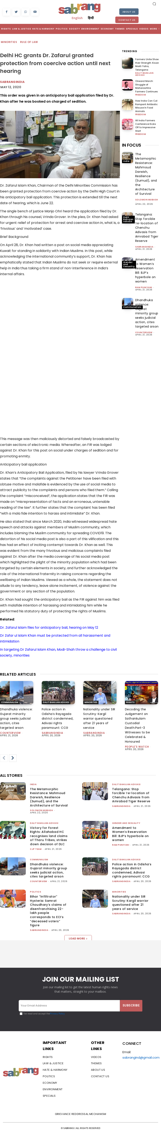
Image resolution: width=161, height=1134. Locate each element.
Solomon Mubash (146, 199)
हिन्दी (91, 18)
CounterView (143, 332)
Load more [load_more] (78, 938)
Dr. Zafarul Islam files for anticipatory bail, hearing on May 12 (49, 627)
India (126, 161)
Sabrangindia (12, 82)
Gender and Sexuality (129, 264)
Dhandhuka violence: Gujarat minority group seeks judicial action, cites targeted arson (147, 313)
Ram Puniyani (143, 287)
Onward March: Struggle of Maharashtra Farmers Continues (146, 86)
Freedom (140, 95)
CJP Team (36, 849)
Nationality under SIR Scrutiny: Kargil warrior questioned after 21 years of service (99, 718)
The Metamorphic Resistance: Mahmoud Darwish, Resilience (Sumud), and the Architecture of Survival (146, 174)
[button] (154, 4)
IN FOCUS (131, 145)
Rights (130, 702)
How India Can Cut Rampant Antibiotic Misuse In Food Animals (146, 106)
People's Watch (137, 746)
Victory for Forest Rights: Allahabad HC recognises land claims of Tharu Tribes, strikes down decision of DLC (49, 836)
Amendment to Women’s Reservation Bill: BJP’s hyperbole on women (145, 270)
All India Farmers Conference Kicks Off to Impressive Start (145, 126)
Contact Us (126, 20)
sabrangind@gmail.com (141, 1057)
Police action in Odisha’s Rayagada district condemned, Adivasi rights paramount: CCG (58, 718)
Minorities (9, 42)
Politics (35, 891)
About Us (128, 11)
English (77, 18)
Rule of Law (29, 42)
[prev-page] (4, 758)
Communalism (132, 307)
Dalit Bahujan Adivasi (144, 74)
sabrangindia (144, 246)
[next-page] (13, 758)
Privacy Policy (57, 1013)
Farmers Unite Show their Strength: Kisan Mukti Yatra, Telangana (147, 64)
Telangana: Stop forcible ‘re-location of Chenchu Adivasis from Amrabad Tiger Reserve (146, 227)
